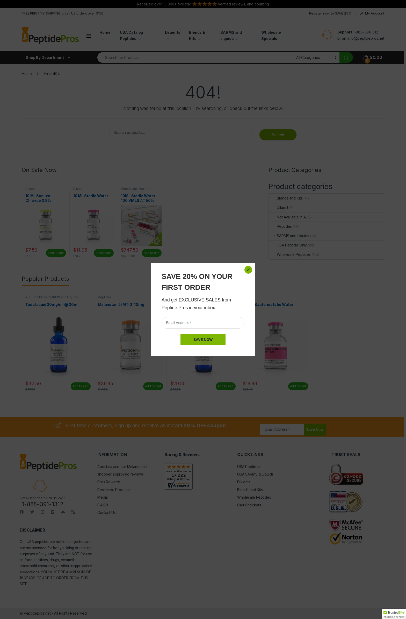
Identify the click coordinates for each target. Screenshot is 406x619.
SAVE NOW (203, 123)
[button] (394, 614)
